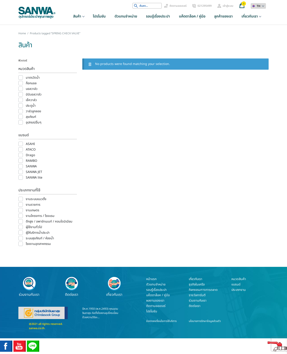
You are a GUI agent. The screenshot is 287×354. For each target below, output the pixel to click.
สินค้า (77, 16)
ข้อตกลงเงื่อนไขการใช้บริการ (161, 321)
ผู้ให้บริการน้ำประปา (38, 232)
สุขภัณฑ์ (31, 116)
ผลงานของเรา (155, 300)
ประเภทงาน (238, 289)
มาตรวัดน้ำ (33, 77)
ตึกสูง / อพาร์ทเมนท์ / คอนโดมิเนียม (49, 221)
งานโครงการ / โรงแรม (40, 216)
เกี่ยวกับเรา (249, 16)
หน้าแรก (151, 279)
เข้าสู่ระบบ (228, 6)
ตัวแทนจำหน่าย (126, 16)
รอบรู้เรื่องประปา (158, 16)
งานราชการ (33, 204)
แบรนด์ (23, 135)
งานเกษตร (32, 210)
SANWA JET (34, 172)
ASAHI (30, 144)
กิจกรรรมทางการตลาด (203, 289)
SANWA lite (34, 177)
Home (22, 33)
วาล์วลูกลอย (33, 111)
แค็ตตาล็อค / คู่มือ (192, 16)
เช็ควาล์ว (31, 100)
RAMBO (31, 160)
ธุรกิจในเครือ (197, 284)
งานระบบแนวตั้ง (36, 199)
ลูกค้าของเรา (223, 16)
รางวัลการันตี (197, 295)
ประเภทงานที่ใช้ (29, 190)
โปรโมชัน (99, 16)
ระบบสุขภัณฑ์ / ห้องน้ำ (40, 238)
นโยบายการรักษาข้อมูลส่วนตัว (205, 321)
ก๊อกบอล (31, 83)
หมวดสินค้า (26, 68)
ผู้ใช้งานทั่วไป (34, 227)
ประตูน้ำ (31, 105)
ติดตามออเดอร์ (178, 6)
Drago (30, 155)
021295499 (205, 6)
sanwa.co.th (37, 328)
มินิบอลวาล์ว (33, 94)
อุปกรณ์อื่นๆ (33, 122)
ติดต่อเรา (71, 287)
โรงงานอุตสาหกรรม (38, 244)
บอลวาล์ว (31, 88)
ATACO (31, 149)
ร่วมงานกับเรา (29, 287)
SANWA (31, 166)
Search (136, 6)
